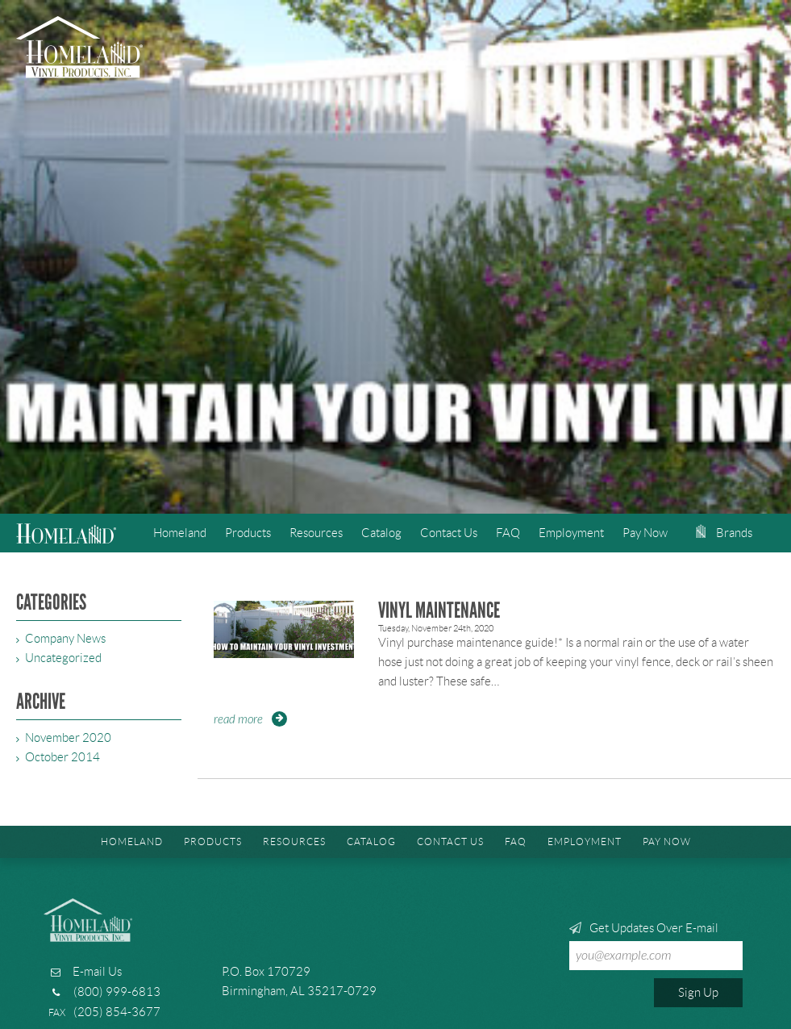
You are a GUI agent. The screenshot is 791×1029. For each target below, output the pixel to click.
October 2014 (62, 757)
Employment (571, 533)
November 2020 (68, 737)
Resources (316, 533)
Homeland (179, 533)
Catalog (381, 533)
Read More (238, 720)
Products (248, 533)
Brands (724, 533)
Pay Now (645, 533)
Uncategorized (63, 658)
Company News (65, 638)
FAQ (508, 533)
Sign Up (698, 992)
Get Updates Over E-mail (656, 946)
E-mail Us (97, 971)
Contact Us (448, 533)
